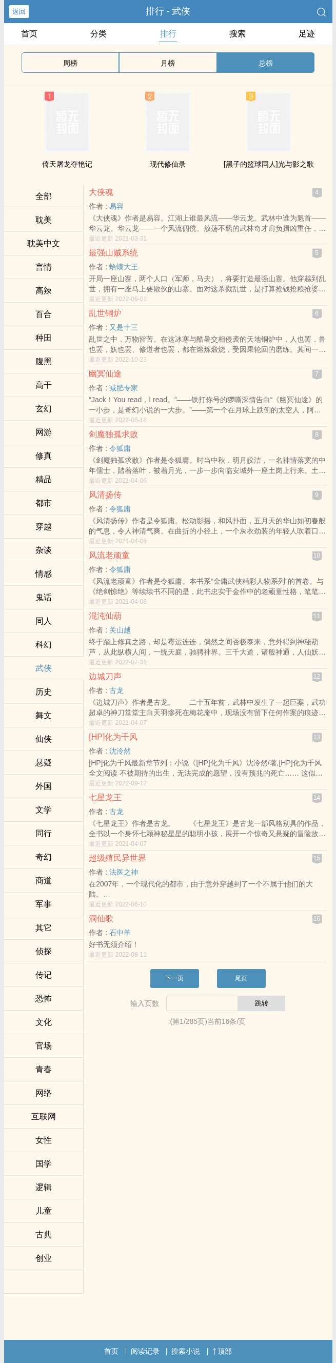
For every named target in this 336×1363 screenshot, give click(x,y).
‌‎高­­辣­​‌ (43, 290)
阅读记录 (145, 1351)
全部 (43, 196)
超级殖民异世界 (117, 858)
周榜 (70, 63)
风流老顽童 (109, 555)
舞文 (43, 715)
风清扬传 (105, 494)
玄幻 (43, 408)
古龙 (116, 690)
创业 (43, 1258)
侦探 (43, 951)
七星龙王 (105, 797)
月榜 (168, 63)
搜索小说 (185, 1351)
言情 (43, 267)
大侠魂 (101, 192)
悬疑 (43, 762)
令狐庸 (120, 448)
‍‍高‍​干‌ (43, 385)
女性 (43, 1140)
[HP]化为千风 (113, 737)
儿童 (43, 1211)
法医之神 (123, 872)
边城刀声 (105, 676)
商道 (43, 880)
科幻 (43, 644)
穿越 (43, 526)
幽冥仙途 (105, 373)
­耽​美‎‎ (43, 219)
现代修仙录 (168, 164)
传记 (43, 975)
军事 (43, 904)
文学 (43, 809)
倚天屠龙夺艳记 (67, 164)
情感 (43, 573)
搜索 (237, 33)
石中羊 (120, 933)
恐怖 (43, 998)
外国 (43, 786)
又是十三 (123, 327)
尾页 (241, 978)
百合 (43, 314)
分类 (98, 33)
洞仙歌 (101, 918)
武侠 (43, 668)
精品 (43, 479)
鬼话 (43, 597)
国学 (43, 1163)
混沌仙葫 (105, 615)
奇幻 (43, 857)
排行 (168, 33)
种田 (43, 337)
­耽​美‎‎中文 (43, 243)
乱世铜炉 (105, 313)
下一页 (174, 978)
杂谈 (43, 550)
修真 (43, 455)
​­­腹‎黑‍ (43, 361)
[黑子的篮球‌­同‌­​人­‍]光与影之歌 (269, 164)
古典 (43, 1234)
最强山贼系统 (113, 252)
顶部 (222, 1351)
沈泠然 (120, 751)
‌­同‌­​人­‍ (43, 621)
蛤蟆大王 (123, 267)
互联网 (43, 1116)
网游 (43, 432)
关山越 (120, 630)
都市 (43, 503)
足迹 (307, 33)
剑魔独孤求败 (113, 434)
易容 (116, 206)
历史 (43, 691)
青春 (43, 1069)
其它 (43, 927)
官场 (43, 1045)
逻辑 (43, 1187)
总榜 (266, 63)
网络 (43, 1093)
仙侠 (43, 739)
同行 (43, 833)
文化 (43, 1022)
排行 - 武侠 (168, 11)
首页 (29, 33)
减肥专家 (123, 388)
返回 (19, 11)
